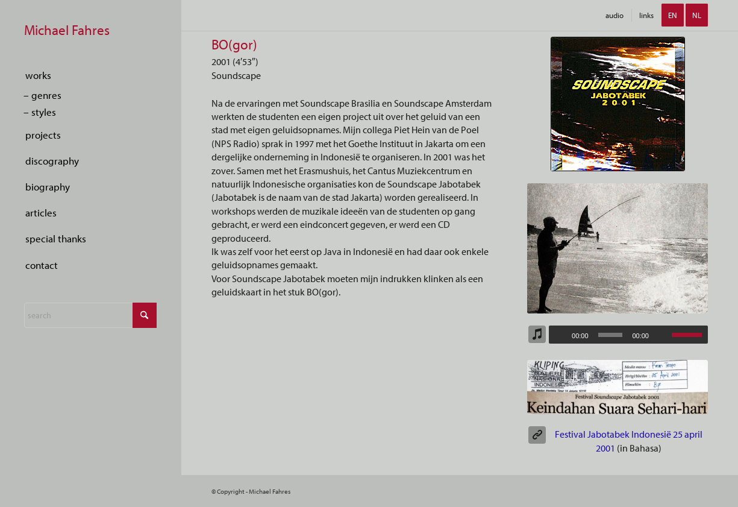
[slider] (610, 335)
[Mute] (662, 335)
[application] (628, 335)
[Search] (90, 315)
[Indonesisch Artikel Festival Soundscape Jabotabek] (617, 387)
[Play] (558, 335)
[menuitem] (90, 76)
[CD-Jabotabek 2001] (618, 104)
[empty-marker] (90, 31)
